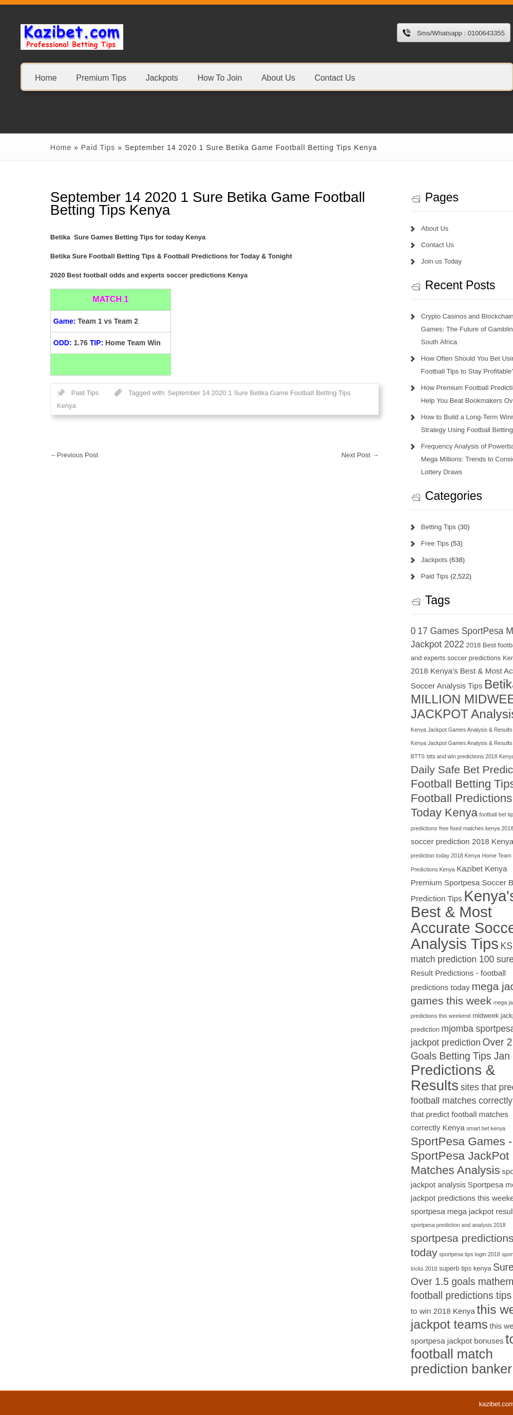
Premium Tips (101, 77)
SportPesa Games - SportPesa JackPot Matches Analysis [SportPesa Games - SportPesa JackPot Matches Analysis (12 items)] (424, 1156)
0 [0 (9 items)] (375, 631)
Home (46, 77)
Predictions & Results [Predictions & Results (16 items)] (415, 1077)
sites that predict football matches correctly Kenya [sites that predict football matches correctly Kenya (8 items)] (433, 1114)
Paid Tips (60, 147)
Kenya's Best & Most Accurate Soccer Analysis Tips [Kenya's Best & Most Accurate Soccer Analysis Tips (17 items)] (428, 919)
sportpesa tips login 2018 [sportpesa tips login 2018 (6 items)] (432, 1254)
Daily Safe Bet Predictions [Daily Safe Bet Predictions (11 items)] (436, 769)
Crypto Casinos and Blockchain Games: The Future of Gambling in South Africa (435, 329)
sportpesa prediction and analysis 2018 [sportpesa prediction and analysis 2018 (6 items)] (420, 1225)
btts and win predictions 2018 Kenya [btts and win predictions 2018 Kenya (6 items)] (433, 756)
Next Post (322, 455)
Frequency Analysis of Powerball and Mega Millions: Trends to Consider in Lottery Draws (438, 459)
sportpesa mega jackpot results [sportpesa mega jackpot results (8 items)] (427, 1211)
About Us (278, 77)
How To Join (219, 77)
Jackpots (162, 77)
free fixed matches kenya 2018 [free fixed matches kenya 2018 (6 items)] (439, 828)
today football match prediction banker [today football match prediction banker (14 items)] (436, 1354)
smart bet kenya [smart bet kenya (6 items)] (448, 1128)
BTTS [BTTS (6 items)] (380, 756)
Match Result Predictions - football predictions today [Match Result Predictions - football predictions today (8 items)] (436, 973)
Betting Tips (401, 527)
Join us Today (404, 261)
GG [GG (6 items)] (482, 828)
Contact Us (334, 77)
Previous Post (37, 455)
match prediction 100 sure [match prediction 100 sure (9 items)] (425, 959)
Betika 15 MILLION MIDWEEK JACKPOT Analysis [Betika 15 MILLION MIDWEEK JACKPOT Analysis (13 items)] (436, 699)
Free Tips (397, 543)
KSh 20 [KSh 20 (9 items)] (477, 946)
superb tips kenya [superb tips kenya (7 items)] (427, 1268)
